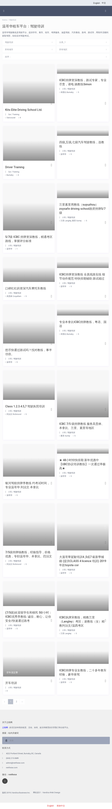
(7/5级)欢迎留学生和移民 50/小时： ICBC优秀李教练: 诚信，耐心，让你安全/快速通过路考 (28, 616)
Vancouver (11, 118)
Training (16, 114)
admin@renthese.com (15, 763)
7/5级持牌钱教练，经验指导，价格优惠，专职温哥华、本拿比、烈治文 (28, 554)
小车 (64, 89)
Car (9, 114)
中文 (104, 3)
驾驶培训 (71, 89)
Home (4, 20)
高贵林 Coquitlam (14, 296)
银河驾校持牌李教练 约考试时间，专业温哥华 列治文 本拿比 (27, 485)
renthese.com (12, 767)
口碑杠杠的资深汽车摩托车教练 (25, 288)
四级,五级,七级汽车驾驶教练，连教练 (81, 144)
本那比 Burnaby (67, 92)
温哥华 (63, 154)
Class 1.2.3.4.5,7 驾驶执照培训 (25, 406)
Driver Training (14, 167)
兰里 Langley (66, 221)
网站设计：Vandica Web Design (46, 792)
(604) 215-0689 (12, 758)
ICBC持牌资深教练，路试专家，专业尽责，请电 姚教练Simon (82, 82)
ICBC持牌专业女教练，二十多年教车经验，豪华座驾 (82, 672)
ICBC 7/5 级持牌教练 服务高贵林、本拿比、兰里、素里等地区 (81, 426)
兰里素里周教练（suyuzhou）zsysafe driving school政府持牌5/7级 (82, 209)
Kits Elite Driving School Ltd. (23, 110)
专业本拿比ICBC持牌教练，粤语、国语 (82, 324)
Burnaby (10, 175)
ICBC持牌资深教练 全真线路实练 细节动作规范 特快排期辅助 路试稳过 (82, 276)
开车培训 (11, 683)
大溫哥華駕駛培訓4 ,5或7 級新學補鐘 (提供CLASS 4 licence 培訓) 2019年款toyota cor (82, 561)
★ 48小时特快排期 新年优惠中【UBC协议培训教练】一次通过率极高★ (82, 464)
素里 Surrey (77, 221)
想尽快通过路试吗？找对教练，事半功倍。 (28, 352)
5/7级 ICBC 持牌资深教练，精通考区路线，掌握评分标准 (28, 239)
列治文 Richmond (14, 414)
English (96, 3)
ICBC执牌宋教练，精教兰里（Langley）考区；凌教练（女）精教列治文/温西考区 (82, 621)
